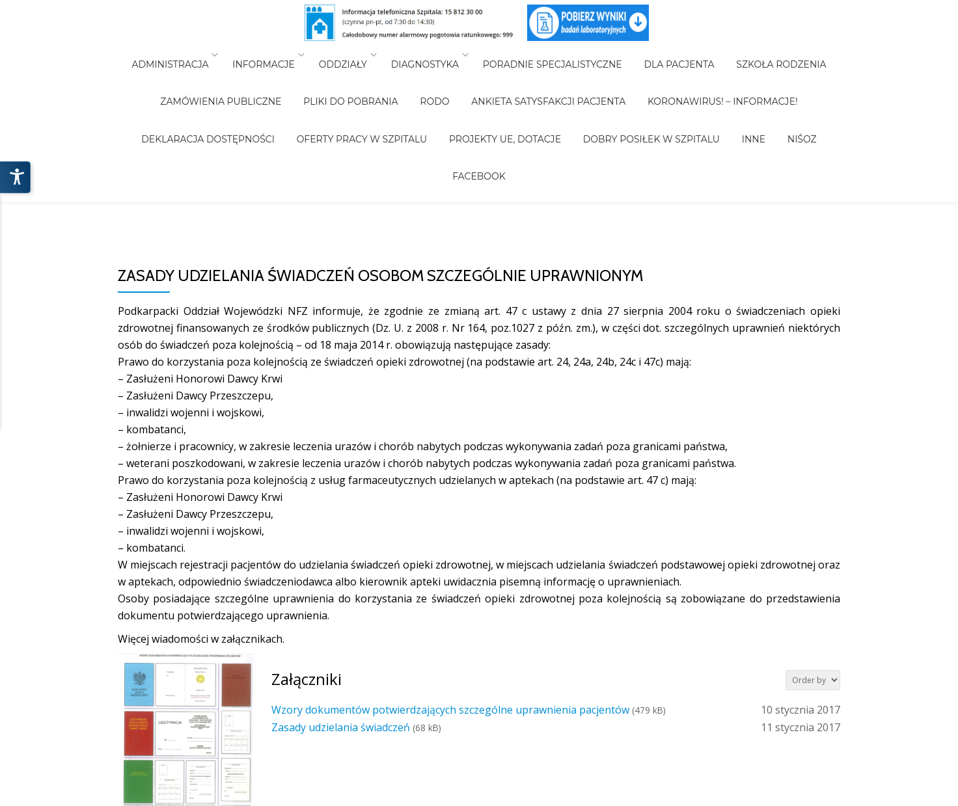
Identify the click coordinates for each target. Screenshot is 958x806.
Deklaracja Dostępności (786, 73)
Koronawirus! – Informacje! (631, 73)
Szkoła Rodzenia (763, 54)
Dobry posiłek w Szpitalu (540, 91)
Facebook (727, 91)
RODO (361, 73)
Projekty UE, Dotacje (403, 91)
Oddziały (352, 54)
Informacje (277, 54)
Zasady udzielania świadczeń (340, 727)
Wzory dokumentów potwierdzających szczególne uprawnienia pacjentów (450, 710)
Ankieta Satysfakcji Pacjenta (466, 73)
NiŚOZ (673, 91)
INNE (634, 91)
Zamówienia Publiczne (165, 73)
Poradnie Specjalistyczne (552, 54)
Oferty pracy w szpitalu (269, 91)
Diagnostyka (429, 54)
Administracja (188, 54)
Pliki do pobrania (287, 73)
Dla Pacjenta (670, 54)
